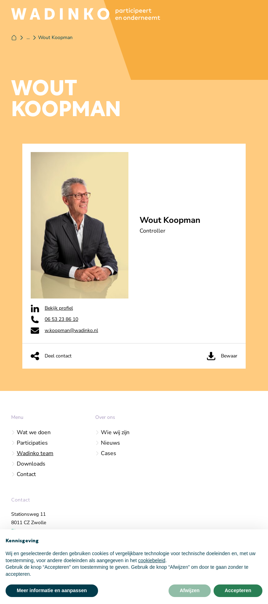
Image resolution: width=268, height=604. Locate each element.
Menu (17, 417)
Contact (23, 474)
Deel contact (51, 356)
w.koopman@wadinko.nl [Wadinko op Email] (64, 330)
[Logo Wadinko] (85, 14)
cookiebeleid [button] (151, 560)
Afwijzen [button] (190, 590)
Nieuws (107, 443)
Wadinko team (32, 453)
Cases (105, 453)
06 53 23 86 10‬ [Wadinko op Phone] (54, 319)
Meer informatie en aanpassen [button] (52, 590)
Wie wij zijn (112, 432)
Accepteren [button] (238, 590)
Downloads (28, 464)
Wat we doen (31, 432)
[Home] (14, 37)
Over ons (105, 417)
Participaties (29, 443)
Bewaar (222, 356)
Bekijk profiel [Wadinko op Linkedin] (52, 308)
